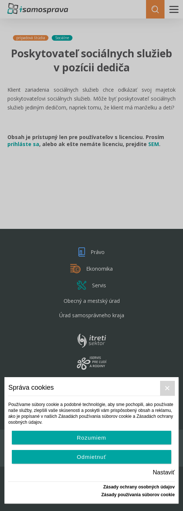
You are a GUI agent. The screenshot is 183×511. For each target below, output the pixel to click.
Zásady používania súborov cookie (138, 494)
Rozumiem (91, 437)
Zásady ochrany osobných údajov (138, 487)
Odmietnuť (91, 457)
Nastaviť (163, 472)
